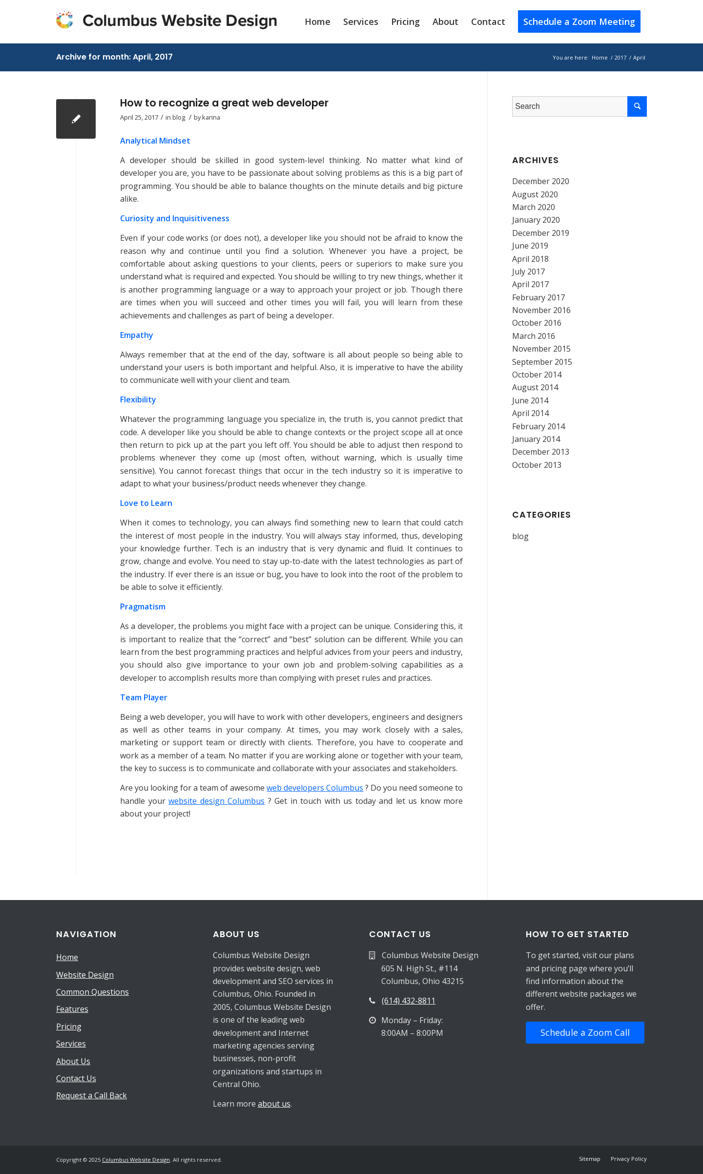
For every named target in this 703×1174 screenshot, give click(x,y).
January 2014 (536, 439)
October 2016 (536, 322)
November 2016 (541, 310)
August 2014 (535, 387)
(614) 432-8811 (408, 1000)
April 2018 (530, 258)
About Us (73, 1061)
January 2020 (536, 219)
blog (178, 117)
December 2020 (540, 181)
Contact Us (76, 1078)
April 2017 (530, 284)
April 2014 (530, 413)
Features (72, 1009)
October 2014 (536, 374)
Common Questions (92, 991)
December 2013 (540, 451)
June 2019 (530, 245)
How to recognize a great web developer (224, 103)
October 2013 (536, 465)
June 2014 (530, 400)
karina (211, 117)
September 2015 (542, 361)
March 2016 (533, 336)
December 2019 (540, 233)
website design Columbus (216, 801)
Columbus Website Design (136, 1159)
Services (71, 1043)
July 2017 (528, 271)
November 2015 (541, 348)
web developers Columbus (315, 787)
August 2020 (535, 194)
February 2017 (538, 297)
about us (274, 1103)
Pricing (69, 1026)
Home (67, 957)
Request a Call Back (91, 1095)
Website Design (85, 974)
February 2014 (538, 426)
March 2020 (533, 207)
